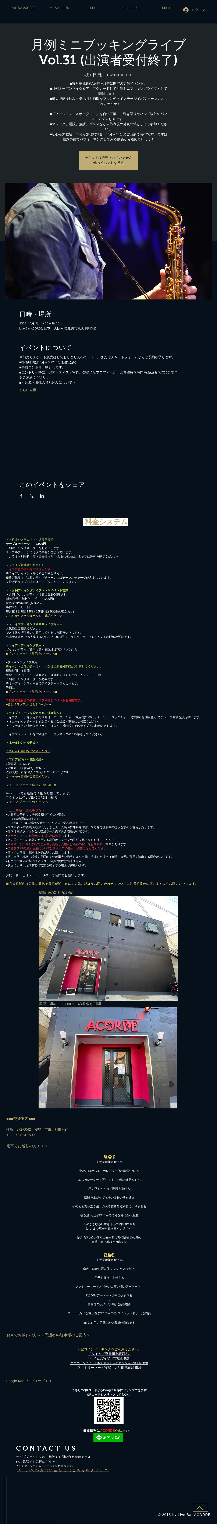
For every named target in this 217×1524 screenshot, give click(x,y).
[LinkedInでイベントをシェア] (42, 496)
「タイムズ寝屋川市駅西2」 (109, 1354)
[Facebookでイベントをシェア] (21, 496)
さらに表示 (27, 390)
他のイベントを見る (108, 163)
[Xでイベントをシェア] (32, 496)
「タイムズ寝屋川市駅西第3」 (109, 1358)
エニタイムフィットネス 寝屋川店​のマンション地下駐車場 (109, 1363)
